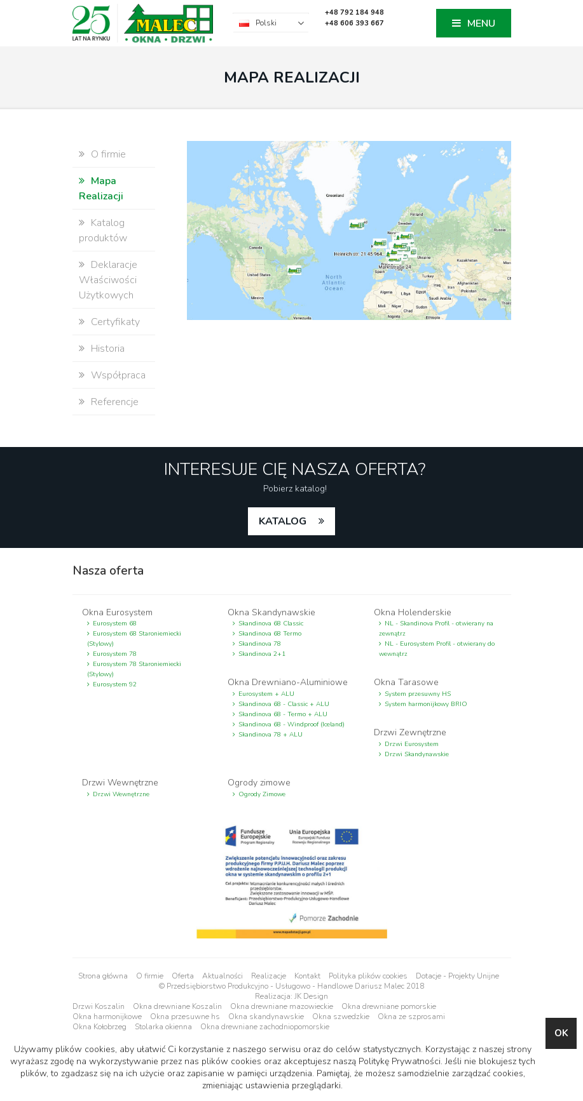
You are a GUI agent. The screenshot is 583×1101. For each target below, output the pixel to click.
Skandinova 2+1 (261, 654)
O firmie (108, 154)
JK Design (311, 996)
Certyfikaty (115, 322)
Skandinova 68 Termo (269, 633)
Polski (266, 23)
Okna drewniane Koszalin (177, 1006)
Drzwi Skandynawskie (417, 754)
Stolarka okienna (163, 1027)
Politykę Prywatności (400, 1061)
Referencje (115, 402)
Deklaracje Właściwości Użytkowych (108, 280)
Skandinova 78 (259, 643)
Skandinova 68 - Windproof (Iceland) (291, 724)
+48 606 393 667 (354, 23)
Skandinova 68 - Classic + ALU (283, 704)
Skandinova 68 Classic (270, 623)
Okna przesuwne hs (185, 1016)
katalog (284, 521)
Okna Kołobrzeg (99, 1027)
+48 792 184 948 (354, 12)
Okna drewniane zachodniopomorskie (264, 1027)
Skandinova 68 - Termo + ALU (282, 714)
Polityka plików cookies (368, 976)
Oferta (183, 976)
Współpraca (118, 375)
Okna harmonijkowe (107, 1016)
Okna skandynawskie (266, 1016)
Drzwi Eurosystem (412, 744)
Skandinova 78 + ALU (270, 734)
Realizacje (268, 976)
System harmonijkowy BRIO (426, 704)
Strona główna (103, 976)
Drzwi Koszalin (98, 1006)
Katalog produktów (103, 230)
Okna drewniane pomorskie (388, 1006)
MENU (481, 23)
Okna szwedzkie (340, 1016)
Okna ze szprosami (411, 1016)
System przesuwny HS (418, 694)
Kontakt (307, 976)
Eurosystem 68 (115, 623)
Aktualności (222, 976)
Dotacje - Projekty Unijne (457, 976)
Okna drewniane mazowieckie (281, 1006)
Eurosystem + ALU (266, 694)
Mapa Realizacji (101, 188)
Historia (108, 349)
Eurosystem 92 (115, 684)
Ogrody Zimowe (261, 794)
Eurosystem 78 (115, 654)
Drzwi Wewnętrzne (121, 794)
